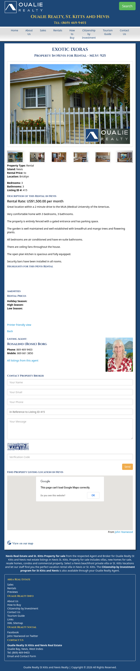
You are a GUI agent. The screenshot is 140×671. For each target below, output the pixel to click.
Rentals (57, 30)
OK (93, 495)
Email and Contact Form (21, 656)
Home (14, 30)
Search (127, 6)
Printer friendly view (19, 324)
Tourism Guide (108, 32)
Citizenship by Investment (89, 34)
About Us (29, 32)
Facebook (13, 632)
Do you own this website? (53, 495)
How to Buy (72, 34)
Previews (12, 592)
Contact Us (124, 32)
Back (10, 331)
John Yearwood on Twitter (22, 636)
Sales (43, 30)
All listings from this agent (22, 360)
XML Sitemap (15, 623)
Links (10, 619)
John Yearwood (124, 532)
